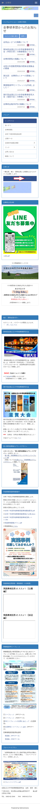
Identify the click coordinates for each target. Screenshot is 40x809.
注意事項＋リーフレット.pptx (15, 727)
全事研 (8, 3)
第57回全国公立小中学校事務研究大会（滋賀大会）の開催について (18, 96)
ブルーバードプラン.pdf (13, 782)
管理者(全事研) (33, 45)
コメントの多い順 (11, 36)
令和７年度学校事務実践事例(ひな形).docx (20, 514)
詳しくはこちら (12, 325)
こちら (19, 438)
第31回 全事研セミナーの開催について (18, 77)
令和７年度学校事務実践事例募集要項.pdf (20, 511)
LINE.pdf (6, 256)
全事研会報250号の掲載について (17, 104)
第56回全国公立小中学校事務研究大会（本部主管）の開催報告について (18, 50)
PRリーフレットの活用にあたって (17, 721)
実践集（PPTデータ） (13, 736)
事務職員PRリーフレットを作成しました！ (19, 86)
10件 (23, 36)
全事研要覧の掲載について (14, 59)
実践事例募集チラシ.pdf (13, 523)
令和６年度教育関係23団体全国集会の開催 (18, 67)
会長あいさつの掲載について (15, 42)
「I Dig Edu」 (20, 291)
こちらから (8, 376)
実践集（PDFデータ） (13, 739)
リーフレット (10, 714)
